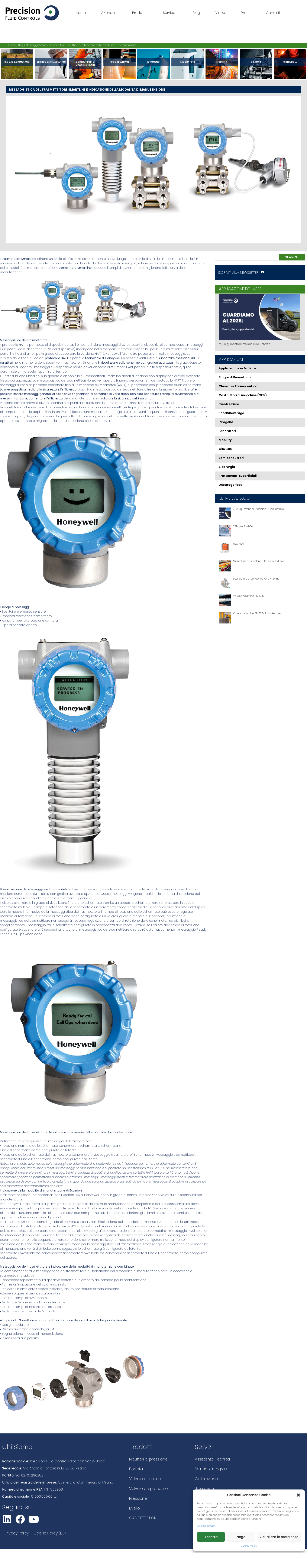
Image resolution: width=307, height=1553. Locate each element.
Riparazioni (204, 1488)
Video (220, 12)
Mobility (221, 62)
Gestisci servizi (206, 1526)
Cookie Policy (249, 1545)
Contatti (273, 12)
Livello (134, 1508)
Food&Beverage (119, 62)
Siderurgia (290, 62)
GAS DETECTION (142, 1518)
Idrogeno (153, 62)
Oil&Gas (256, 62)
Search (291, 257)
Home (81, 12)
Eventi (245, 12)
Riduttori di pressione (148, 1459)
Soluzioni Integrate (212, 1469)
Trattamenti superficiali (238, 476)
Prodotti (140, 12)
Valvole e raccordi (146, 1478)
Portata (136, 1469)
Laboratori (187, 62)
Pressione (138, 1498)
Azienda (109, 12)
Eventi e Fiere (229, 404)
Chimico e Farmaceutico (51, 62)
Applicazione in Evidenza (238, 368)
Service (170, 12)
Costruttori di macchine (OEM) (85, 63)
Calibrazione (206, 1478)
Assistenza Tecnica (212, 1459)
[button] (298, 1495)
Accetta (211, 1537)
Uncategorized (230, 485)
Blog (196, 12)
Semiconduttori (231, 458)
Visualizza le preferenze (278, 1537)
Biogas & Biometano (17, 62)
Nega (241, 1537)
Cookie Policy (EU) (49, 1533)
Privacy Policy (16, 1533)
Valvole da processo (148, 1488)
